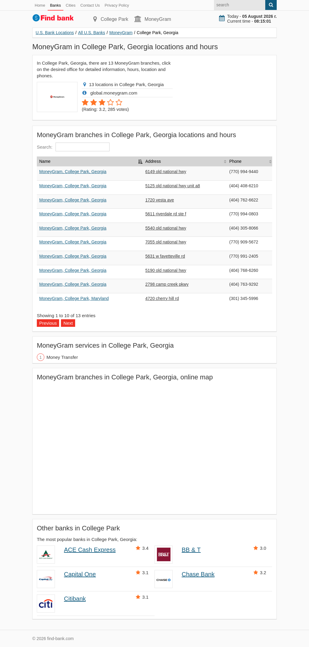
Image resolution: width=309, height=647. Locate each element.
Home (40, 5)
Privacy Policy (117, 5)
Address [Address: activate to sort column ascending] (153, 161)
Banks (55, 5)
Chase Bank (198, 574)
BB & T (191, 549)
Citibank (75, 598)
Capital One (80, 574)
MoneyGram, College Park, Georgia (73, 171)
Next (68, 323)
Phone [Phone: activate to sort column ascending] (235, 161)
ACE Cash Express (90, 549)
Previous (48, 323)
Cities (71, 5)
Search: (73, 147)
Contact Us (90, 5)
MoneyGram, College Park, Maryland (74, 298)
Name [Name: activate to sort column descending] (44, 161)
